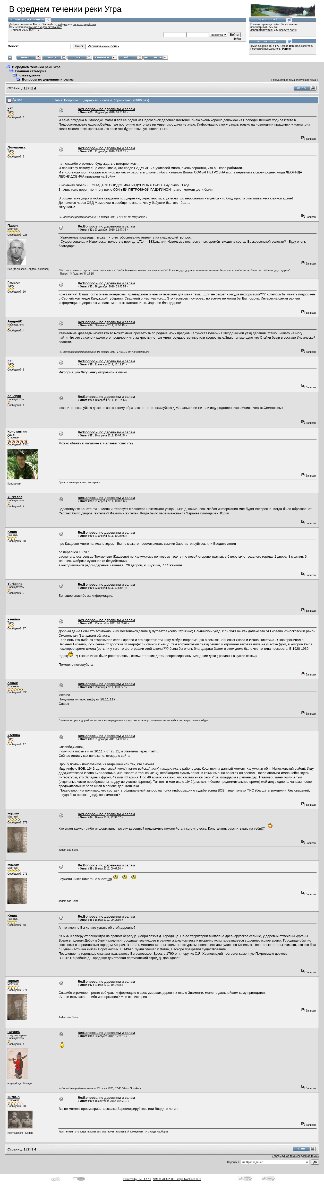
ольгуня (14, 396)
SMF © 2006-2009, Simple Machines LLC (177, 1179)
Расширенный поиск (103, 46)
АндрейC (14, 321)
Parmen (287, 48)
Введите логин (288, 30)
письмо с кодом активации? (45, 27)
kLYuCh (13, 1097)
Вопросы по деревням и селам (48, 79)
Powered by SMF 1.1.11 (137, 1179)
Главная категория (30, 71)
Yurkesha (14, 497)
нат (10, 108)
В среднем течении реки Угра (36, 67)
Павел (12, 225)
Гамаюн (13, 282)
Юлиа (12, 532)
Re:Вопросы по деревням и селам (106, 109)
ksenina (13, 619)
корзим (13, 813)
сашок (12, 683)
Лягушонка (16, 147)
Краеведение (29, 75)
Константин (17, 431)
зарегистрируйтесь (84, 24)
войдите (62, 24)
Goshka (13, 1032)
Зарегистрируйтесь (261, 30)
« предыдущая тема (283, 79)
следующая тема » (307, 79)
